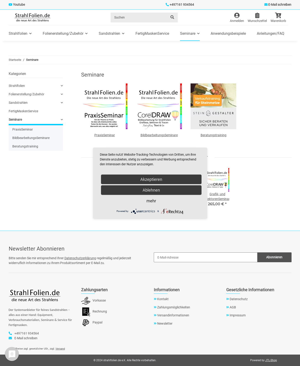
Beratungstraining (213, 135)
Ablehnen (151, 189)
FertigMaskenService (23, 111)
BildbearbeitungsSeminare (159, 135)
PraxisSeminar (104, 135)
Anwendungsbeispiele (228, 33)
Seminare (15, 119)
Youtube (19, 4)
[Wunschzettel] (257, 17)
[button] (237, 17)
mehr (151, 200)
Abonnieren (274, 257)
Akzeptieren (151, 179)
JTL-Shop (271, 360)
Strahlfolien (17, 86)
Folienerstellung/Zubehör (26, 94)
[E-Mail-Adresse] (206, 257)
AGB (232, 307)
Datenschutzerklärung (80, 258)
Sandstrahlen (18, 102)
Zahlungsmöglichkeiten (173, 307)
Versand (60, 348)
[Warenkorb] (280, 17)
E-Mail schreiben (279, 4)
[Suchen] (139, 17)
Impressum (237, 315)
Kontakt (163, 299)
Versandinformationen (173, 315)
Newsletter (165, 323)
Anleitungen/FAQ (270, 33)
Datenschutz (238, 299)
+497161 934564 (182, 4)
